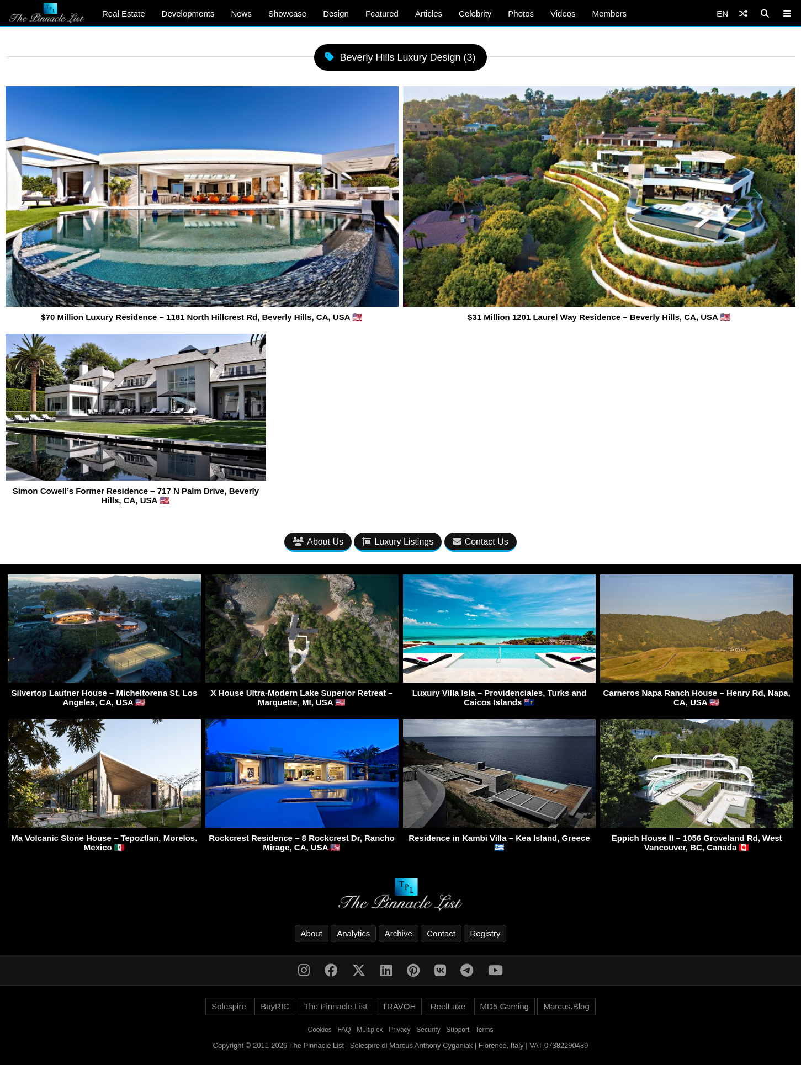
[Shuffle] (743, 13)
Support (457, 1030)
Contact (441, 933)
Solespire (228, 1006)
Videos (563, 13)
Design (336, 13)
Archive (398, 933)
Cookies (320, 1030)
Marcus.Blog (566, 1006)
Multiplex (370, 1030)
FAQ (344, 1030)
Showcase (287, 13)
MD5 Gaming (504, 1006)
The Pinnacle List (335, 1006)
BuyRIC (275, 1006)
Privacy (399, 1030)
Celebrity (475, 13)
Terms (484, 1030)
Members (609, 13)
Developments (188, 13)
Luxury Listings (397, 541)
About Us (318, 541)
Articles (428, 13)
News (241, 13)
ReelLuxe (448, 1006)
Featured (382, 13)
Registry (485, 933)
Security (428, 1030)
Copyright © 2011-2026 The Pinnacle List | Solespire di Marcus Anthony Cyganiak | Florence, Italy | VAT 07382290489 (400, 1045)
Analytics (353, 933)
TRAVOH (399, 1006)
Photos (521, 13)
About (311, 933)
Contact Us (480, 541)
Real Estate (123, 13)
